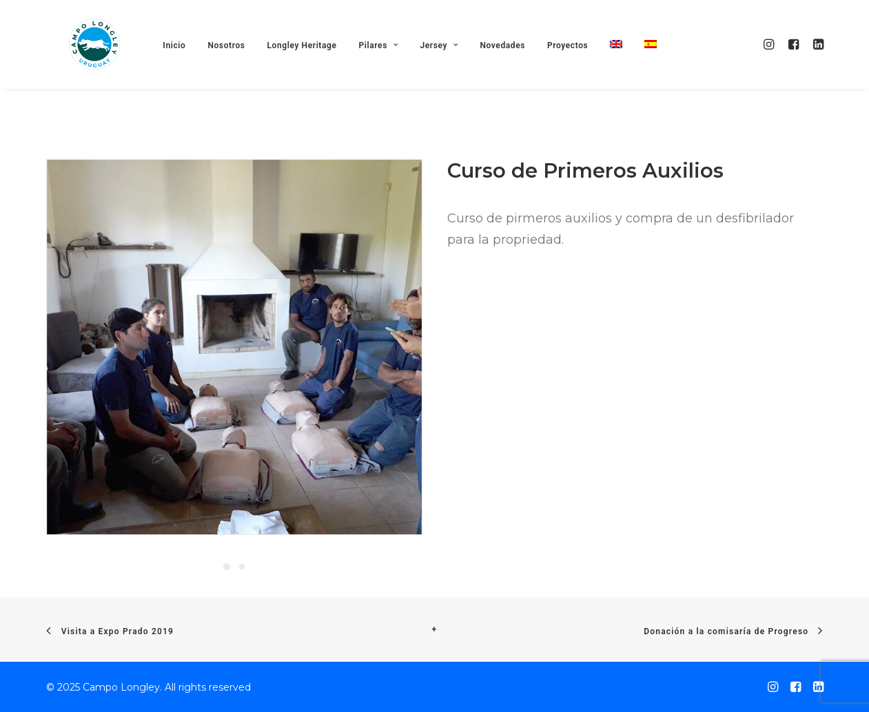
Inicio (185, 68)
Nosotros (237, 68)
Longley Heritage (312, 68)
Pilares (389, 68)
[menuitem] (626, 67)
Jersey (450, 68)
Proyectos (578, 68)
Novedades (513, 68)
